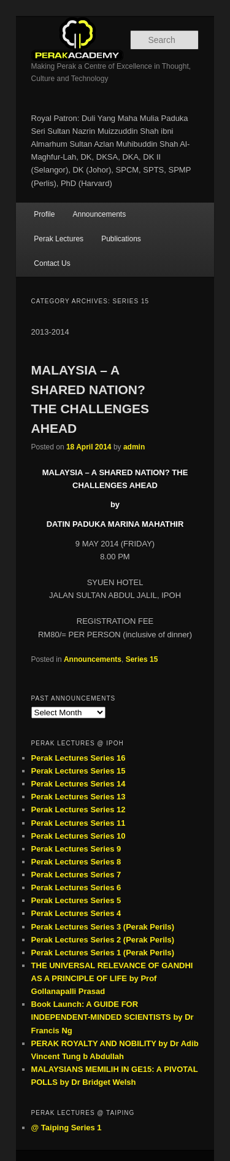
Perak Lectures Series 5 (76, 900)
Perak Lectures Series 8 (76, 861)
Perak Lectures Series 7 (76, 874)
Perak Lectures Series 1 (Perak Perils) (102, 952)
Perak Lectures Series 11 (78, 823)
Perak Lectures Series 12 (78, 809)
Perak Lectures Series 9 (76, 848)
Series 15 (142, 659)
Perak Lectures (58, 239)
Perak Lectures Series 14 (78, 783)
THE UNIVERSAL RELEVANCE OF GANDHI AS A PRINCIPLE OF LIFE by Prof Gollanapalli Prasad (112, 978)
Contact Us (52, 263)
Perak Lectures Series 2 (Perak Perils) (102, 939)
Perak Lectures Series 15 (78, 770)
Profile (44, 214)
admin (134, 447)
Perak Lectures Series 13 (78, 796)
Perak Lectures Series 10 (78, 836)
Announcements (99, 214)
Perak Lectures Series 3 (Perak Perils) (102, 926)
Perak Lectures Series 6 (76, 887)
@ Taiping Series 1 (66, 1127)
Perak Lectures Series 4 (76, 913)
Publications (121, 239)
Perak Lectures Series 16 (78, 758)
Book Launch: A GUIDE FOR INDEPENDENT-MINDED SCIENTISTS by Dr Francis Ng (112, 1017)
